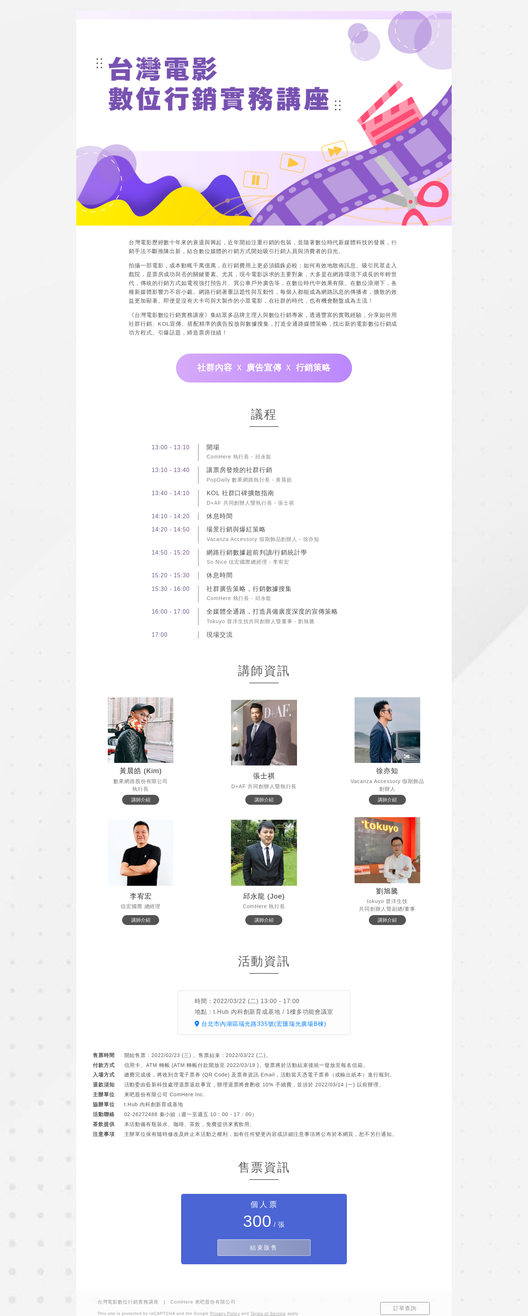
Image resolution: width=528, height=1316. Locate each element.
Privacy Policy (225, 1313)
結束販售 (264, 1247)
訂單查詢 (405, 1308)
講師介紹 (140, 800)
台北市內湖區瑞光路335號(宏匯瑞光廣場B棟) (260, 1023)
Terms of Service (268, 1313)
